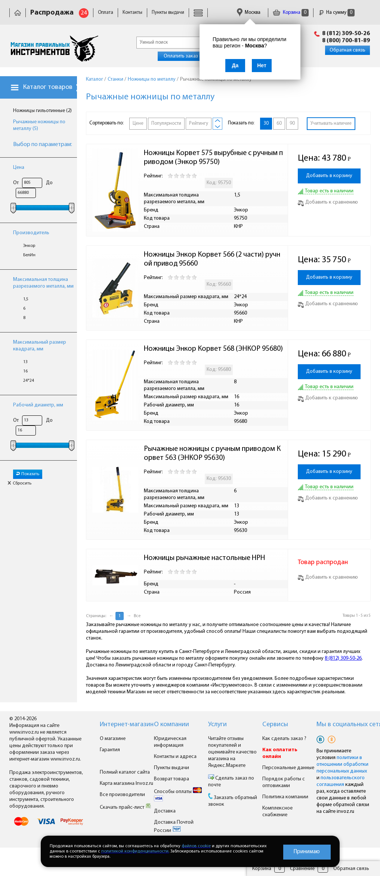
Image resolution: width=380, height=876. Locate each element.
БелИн (29, 255)
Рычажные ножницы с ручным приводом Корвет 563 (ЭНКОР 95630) (212, 453)
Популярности (166, 123)
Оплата (105, 12)
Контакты (132, 12)
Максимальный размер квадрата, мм (39, 346)
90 (292, 123)
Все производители (122, 795)
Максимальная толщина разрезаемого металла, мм (43, 283)
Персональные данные (288, 768)
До (49, 183)
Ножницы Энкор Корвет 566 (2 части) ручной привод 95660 (212, 259)
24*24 (28, 380)
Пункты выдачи (168, 12)
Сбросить (19, 483)
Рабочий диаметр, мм (38, 405)
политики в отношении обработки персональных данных (342, 764)
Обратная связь (347, 50)
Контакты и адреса (175, 756)
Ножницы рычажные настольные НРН (204, 558)
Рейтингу (198, 123)
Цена (18, 167)
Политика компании (285, 797)
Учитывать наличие (331, 123)
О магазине (113, 739)
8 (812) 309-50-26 (346, 34)
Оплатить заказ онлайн (190, 56)
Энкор (29, 246)
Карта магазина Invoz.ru (126, 783)
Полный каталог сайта (125, 772)
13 (25, 362)
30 (266, 123)
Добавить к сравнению (328, 202)
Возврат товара (171, 779)
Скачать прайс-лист (125, 807)
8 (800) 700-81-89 (346, 41)
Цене (138, 123)
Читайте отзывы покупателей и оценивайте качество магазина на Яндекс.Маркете (232, 752)
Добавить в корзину (329, 176)
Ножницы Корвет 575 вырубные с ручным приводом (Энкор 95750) (213, 157)
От (16, 183)
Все (137, 616)
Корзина (291, 12)
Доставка (165, 811)
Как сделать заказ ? (284, 739)
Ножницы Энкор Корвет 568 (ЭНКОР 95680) (213, 349)
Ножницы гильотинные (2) (42, 111)
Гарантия (110, 750)
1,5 (25, 299)
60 (279, 123)
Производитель (31, 233)
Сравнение (302, 869)
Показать (27, 474)
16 (25, 371)
